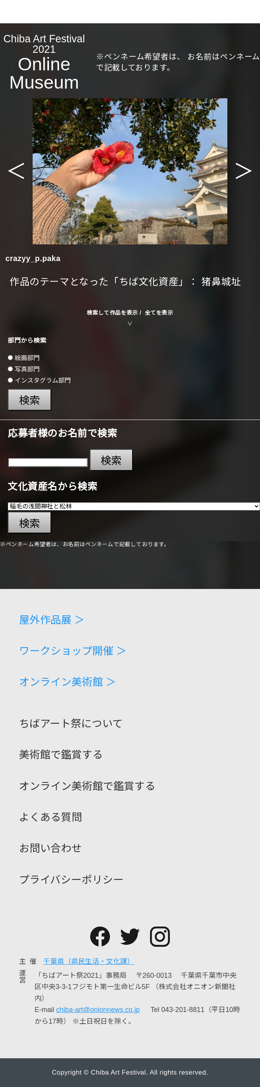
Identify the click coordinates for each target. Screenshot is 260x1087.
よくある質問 (50, 817)
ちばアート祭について (71, 724)
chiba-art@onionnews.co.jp (98, 1010)
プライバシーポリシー (71, 880)
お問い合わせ (50, 848)
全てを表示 (159, 313)
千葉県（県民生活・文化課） (88, 961)
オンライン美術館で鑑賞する (87, 786)
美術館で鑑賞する (61, 755)
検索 (29, 400)
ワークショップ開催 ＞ (73, 651)
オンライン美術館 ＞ (67, 682)
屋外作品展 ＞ (52, 620)
